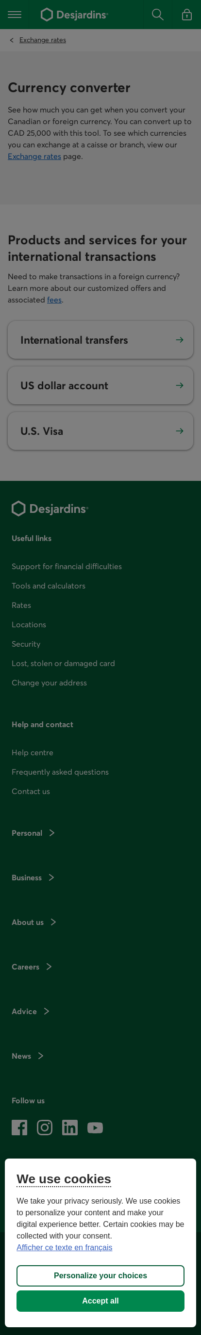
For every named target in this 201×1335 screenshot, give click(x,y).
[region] (100, 1243)
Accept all (100, 1301)
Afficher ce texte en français (64, 1247)
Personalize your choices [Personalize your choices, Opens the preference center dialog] (100, 1275)
